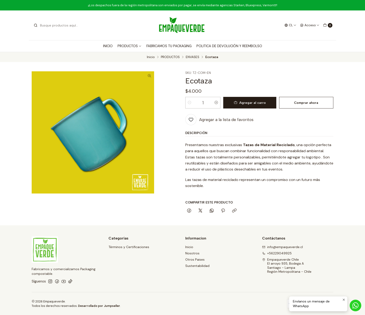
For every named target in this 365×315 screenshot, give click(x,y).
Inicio (151, 57)
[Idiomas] (290, 25)
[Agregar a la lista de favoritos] (219, 119)
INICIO (108, 46)
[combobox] (57, 25)
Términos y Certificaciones (128, 247)
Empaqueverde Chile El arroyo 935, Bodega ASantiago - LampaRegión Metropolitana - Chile (286, 265)
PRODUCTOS (130, 46)
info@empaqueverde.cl (282, 247)
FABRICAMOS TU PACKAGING (169, 46)
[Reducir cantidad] (189, 102)
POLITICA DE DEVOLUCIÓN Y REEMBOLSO (229, 46)
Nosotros (192, 253)
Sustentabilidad (197, 266)
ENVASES (192, 57)
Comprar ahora (306, 103)
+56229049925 (277, 253)
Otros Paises (195, 259)
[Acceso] (310, 25)
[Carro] (327, 25)
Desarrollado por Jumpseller (99, 306)
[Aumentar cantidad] (216, 102)
